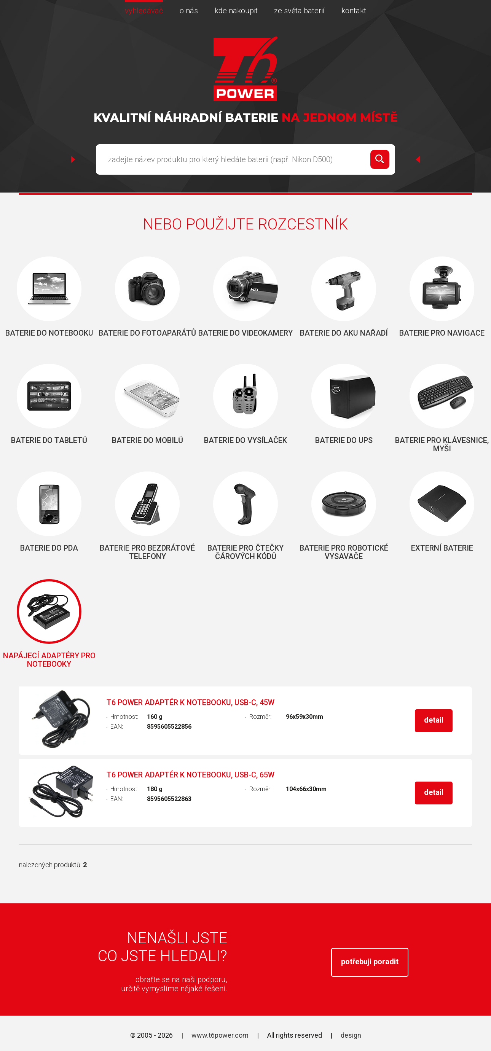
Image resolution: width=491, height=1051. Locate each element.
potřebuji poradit (370, 961)
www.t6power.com (220, 1035)
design (351, 1035)
